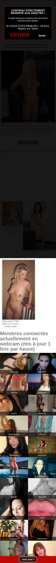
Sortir (42, 35)
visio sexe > (28, 559)
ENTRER (20, 35)
